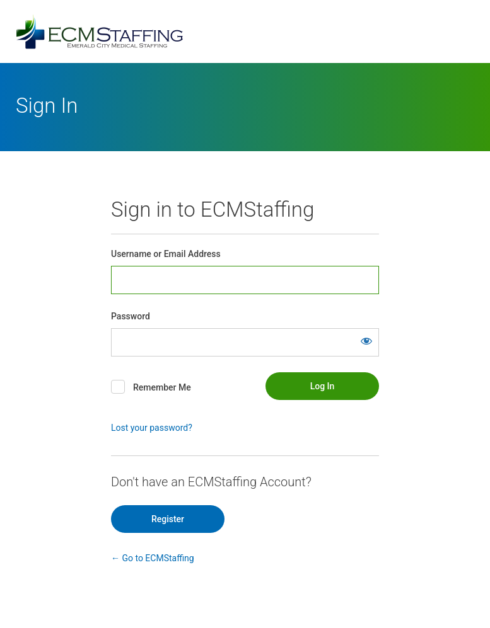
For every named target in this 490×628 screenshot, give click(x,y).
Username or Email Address (166, 254)
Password (130, 316)
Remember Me (162, 387)
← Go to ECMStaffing (152, 558)
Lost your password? (151, 428)
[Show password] (366, 340)
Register (167, 519)
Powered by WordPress (245, 31)
